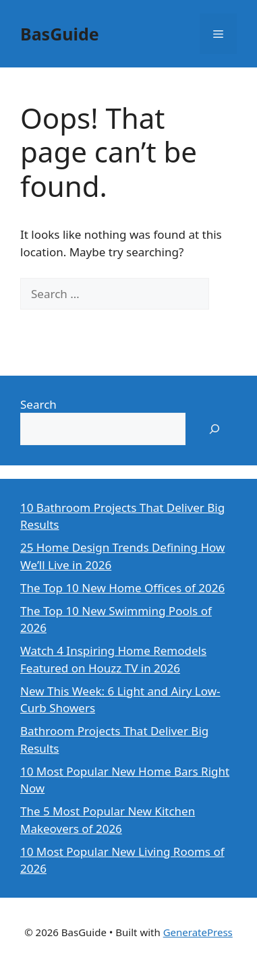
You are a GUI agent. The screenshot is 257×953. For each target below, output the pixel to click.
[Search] (40, 326)
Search (38, 404)
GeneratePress (198, 932)
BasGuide (59, 33)
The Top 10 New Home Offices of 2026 (122, 588)
